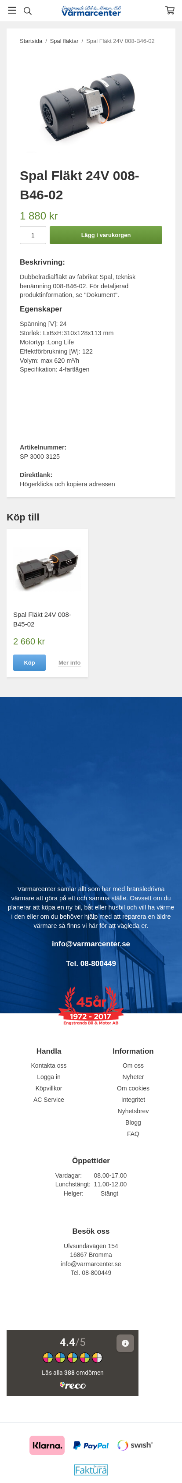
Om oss (133, 1065)
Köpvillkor (49, 1088)
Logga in (49, 1076)
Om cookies (133, 1088)
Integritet (133, 1099)
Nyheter (133, 1076)
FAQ (133, 1133)
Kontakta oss (49, 1065)
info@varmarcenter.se (91, 1263)
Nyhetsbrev (133, 1111)
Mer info (69, 662)
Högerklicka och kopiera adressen (67, 484)
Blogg (133, 1122)
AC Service (48, 1099)
